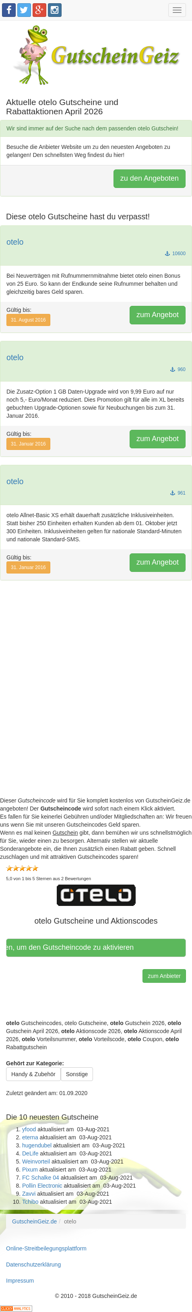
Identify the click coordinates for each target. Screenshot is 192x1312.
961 (178, 493)
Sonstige (77, 1074)
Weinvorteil (36, 1161)
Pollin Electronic (42, 1185)
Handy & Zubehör (33, 1074)
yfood (29, 1129)
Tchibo (30, 1202)
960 (178, 369)
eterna (30, 1137)
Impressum (20, 1280)
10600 (175, 253)
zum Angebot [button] (157, 315)
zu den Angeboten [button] (149, 178)
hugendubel (37, 1145)
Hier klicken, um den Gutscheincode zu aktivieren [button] (71, 947)
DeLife (30, 1153)
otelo (15, 241)
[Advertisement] (96, 700)
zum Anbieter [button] (164, 976)
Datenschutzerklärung (33, 1264)
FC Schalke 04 (40, 1177)
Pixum (30, 1169)
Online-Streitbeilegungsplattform (46, 1248)
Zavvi (28, 1193)
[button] (96, 895)
